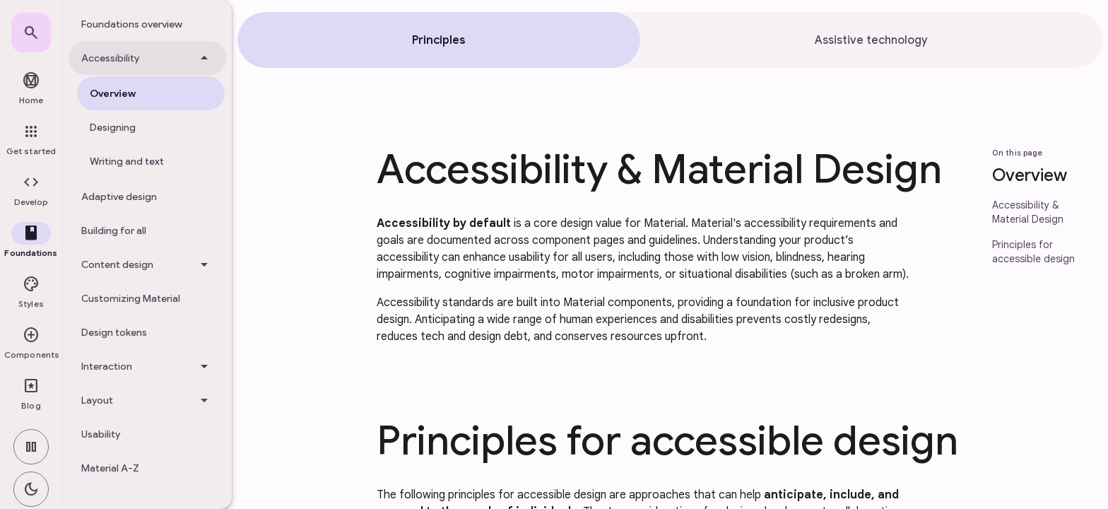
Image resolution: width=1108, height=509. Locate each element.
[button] (31, 191)
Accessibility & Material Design (1027, 212)
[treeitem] (147, 24)
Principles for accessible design (1033, 251)
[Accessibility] (147, 58)
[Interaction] (147, 366)
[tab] (438, 40)
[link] (31, 32)
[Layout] (147, 400)
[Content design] (147, 264)
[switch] (31, 447)
